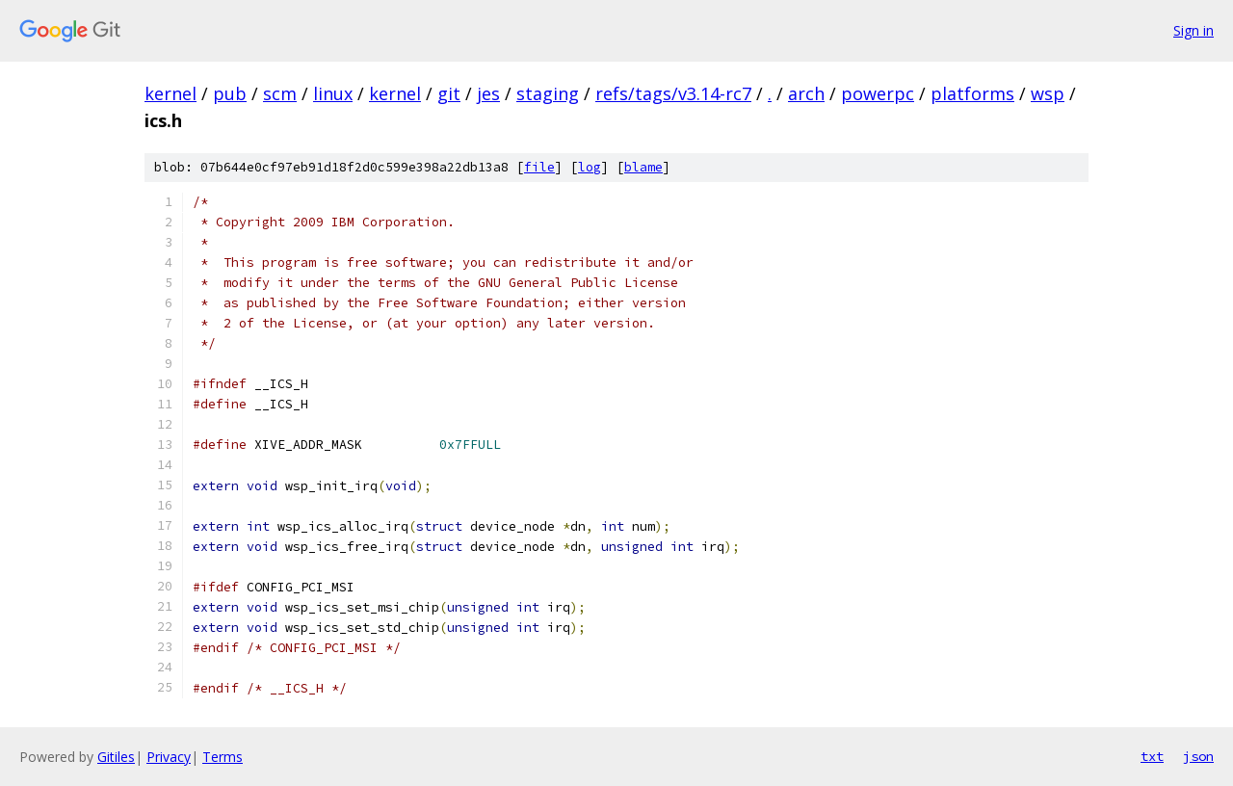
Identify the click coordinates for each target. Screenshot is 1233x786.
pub (230, 93)
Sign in (1193, 30)
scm (280, 93)
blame (643, 167)
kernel (170, 93)
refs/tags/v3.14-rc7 (673, 93)
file (539, 167)
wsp (1047, 93)
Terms (222, 756)
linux (333, 93)
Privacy (168, 756)
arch (806, 93)
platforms (972, 93)
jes (488, 93)
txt (1152, 756)
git (448, 93)
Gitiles (116, 756)
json (1198, 756)
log (589, 167)
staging (547, 93)
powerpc (877, 93)
